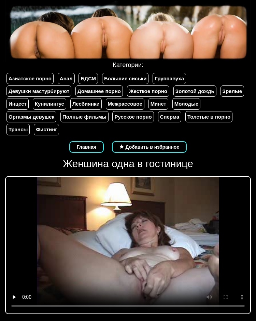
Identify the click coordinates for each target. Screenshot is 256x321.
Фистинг (46, 129)
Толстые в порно (208, 117)
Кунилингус (49, 104)
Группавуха (169, 78)
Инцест (18, 104)
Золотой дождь (194, 91)
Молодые (186, 104)
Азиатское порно (30, 78)
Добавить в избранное (149, 147)
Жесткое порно (148, 91)
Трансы (18, 129)
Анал (66, 78)
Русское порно (133, 117)
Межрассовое (125, 104)
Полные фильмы (84, 117)
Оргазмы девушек (31, 117)
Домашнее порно (99, 91)
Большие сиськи (125, 78)
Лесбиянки (86, 104)
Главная (86, 147)
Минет (158, 104)
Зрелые (232, 91)
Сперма (169, 117)
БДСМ (88, 78)
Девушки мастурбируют (39, 91)
